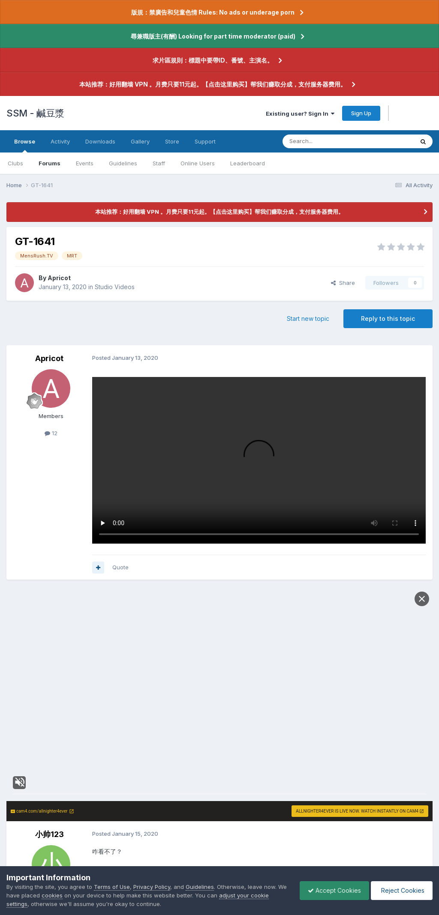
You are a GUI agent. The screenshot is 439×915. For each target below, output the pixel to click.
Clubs (15, 163)
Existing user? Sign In (300, 113)
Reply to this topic (388, 318)
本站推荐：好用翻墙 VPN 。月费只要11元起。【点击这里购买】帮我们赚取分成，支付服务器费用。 (212, 84)
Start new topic (308, 318)
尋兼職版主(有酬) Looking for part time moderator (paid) (213, 36)
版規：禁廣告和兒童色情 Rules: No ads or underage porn (213, 12)
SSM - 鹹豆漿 (35, 113)
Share (343, 282)
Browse (24, 145)
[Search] (326, 141)
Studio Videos (115, 286)
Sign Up (361, 113)
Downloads (100, 141)
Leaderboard (247, 163)
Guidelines (123, 163)
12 (51, 433)
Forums (49, 163)
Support (205, 141)
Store (172, 141)
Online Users (197, 163)
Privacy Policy (151, 886)
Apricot (59, 277)
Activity (60, 141)
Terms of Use (112, 886)
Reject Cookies (401, 890)
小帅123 (49, 834)
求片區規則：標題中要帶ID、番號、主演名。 (213, 60)
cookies (62, 895)
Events (84, 163)
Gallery (140, 141)
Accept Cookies (332, 890)
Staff (159, 163)
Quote (120, 567)
